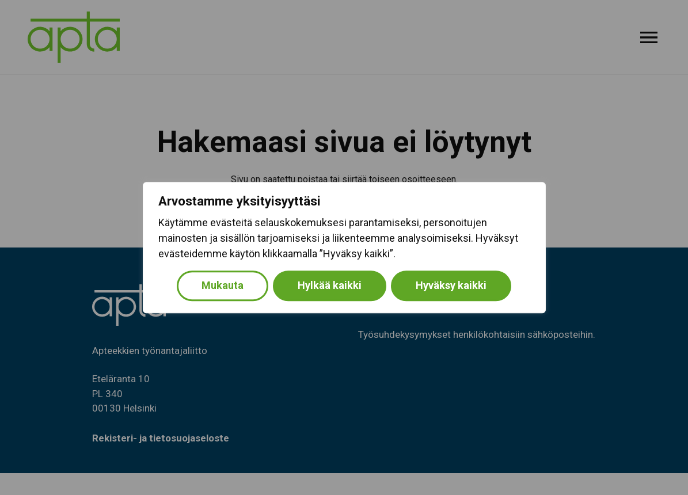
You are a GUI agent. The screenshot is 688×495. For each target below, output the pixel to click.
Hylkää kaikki (330, 285)
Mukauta (223, 285)
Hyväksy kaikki (451, 285)
